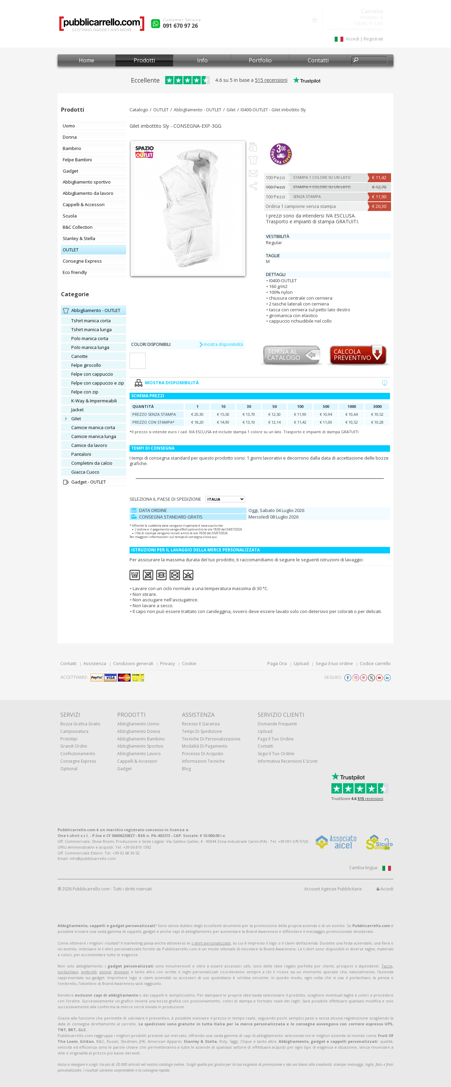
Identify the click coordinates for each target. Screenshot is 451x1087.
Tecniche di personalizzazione (211, 739)
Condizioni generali (133, 663)
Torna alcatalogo (283, 355)
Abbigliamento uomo (138, 724)
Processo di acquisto (202, 754)
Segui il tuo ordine (334, 663)
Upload (301, 663)
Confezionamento (77, 754)
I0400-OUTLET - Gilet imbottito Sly (273, 110)
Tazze (386, 966)
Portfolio (260, 60)
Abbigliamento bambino (141, 739)
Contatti (318, 60)
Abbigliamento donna (138, 731)
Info (202, 60)
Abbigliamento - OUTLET (197, 110)
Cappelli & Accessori (137, 761)
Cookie (189, 663)
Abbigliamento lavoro (139, 754)
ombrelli (89, 971)
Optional (68, 769)
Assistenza (94, 663)
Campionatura (74, 731)
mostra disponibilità (220, 344)
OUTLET (161, 110)
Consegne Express (78, 761)
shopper (121, 971)
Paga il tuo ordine (276, 739)
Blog (186, 769)
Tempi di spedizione (202, 731)
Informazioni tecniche (203, 761)
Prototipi (68, 739)
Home (86, 60)
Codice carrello (375, 663)
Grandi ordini (73, 746)
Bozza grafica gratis (80, 724)
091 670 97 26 (180, 25)
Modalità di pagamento (205, 746)
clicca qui (210, 537)
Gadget (124, 769)
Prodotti (144, 60)
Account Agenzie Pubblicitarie (333, 889)
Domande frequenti (277, 724)
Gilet (231, 110)
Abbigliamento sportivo (140, 746)
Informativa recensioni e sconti (288, 761)
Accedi (385, 889)
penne (105, 971)
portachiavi (68, 971)
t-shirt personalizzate (211, 943)
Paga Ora (277, 663)
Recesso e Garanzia (201, 724)
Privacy (167, 663)
